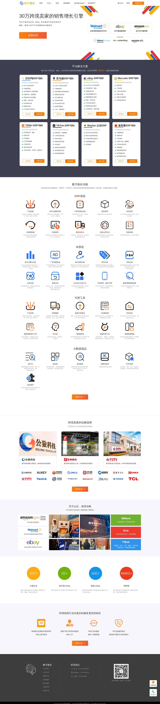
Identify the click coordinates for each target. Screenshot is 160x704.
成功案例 (46, 679)
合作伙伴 (46, 672)
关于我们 (46, 668)
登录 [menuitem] (128, 3)
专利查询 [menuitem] (92, 3)
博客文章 (46, 690)
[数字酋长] (27, 3)
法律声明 (46, 687)
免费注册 (80, 643)
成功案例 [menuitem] (66, 3)
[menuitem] (49, 3)
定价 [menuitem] (57, 3)
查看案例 (80, 489)
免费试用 (33, 35)
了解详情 (28, 114)
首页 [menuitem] (41, 3)
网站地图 (46, 683)
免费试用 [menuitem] (138, 3)
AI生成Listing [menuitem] (79, 3)
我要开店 (46, 676)
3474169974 (85, 672)
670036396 (83, 676)
